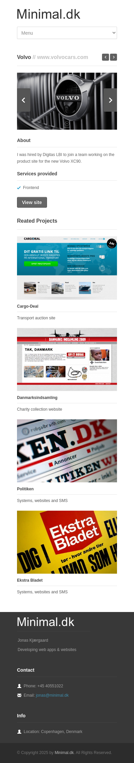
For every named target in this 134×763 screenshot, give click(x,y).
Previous (23, 100)
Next (110, 100)
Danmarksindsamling (37, 397)
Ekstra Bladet (30, 580)
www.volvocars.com (62, 57)
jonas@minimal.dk (52, 695)
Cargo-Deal (27, 306)
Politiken (25, 489)
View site (32, 202)
